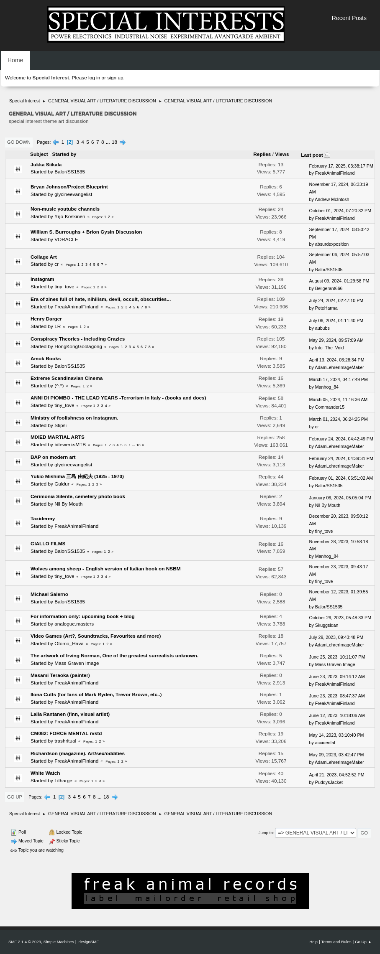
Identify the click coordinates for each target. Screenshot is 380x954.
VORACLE (66, 239)
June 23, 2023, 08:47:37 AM (337, 695)
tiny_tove (64, 287)
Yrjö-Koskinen (69, 216)
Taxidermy (43, 519)
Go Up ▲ (363, 941)
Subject (39, 154)
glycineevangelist (73, 194)
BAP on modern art (53, 457)
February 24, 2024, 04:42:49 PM (341, 438)
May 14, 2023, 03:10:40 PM (336, 735)
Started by (64, 154)
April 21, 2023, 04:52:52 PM (337, 774)
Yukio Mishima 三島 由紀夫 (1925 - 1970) (77, 476)
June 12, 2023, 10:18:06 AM (337, 715)
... (108, 142)
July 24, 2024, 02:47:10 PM (336, 300)
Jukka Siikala (46, 165)
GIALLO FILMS (48, 544)
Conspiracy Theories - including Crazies (78, 339)
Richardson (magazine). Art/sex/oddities (78, 753)
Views (282, 154)
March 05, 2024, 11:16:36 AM (338, 399)
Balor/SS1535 (69, 172)
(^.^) (59, 386)
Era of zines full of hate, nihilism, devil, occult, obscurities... (101, 299)
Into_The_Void (329, 347)
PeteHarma (326, 307)
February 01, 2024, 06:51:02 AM (341, 478)
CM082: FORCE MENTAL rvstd (66, 733)
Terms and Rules (336, 941)
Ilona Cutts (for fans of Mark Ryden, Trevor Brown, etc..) (96, 694)
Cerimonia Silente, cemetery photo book (78, 496)
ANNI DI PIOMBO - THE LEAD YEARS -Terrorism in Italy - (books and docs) (118, 398)
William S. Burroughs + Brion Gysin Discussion (86, 232)
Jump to (266, 832)
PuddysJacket (329, 782)
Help (313, 941)
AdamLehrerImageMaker (339, 367)
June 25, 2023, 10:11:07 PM (337, 656)
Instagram (42, 279)
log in (94, 78)
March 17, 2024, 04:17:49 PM (338, 379)
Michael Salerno (49, 594)
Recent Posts (349, 18)
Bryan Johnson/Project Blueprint (69, 187)
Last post (316, 155)
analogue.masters (74, 624)
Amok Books (46, 358)
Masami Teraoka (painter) (60, 675)
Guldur (61, 484)
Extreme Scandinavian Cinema (67, 378)
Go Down (19, 142)
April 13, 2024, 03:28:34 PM (337, 359)
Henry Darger (46, 319)
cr (56, 264)
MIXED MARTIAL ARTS (58, 437)
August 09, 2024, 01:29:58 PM (339, 280)
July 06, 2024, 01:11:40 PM (336, 320)
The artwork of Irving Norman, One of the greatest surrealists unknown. (114, 656)
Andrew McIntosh (332, 199)
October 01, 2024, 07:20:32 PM (340, 210)
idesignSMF (88, 941)
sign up (115, 78)
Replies (262, 154)
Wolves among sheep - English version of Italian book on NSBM (106, 569)
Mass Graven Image (76, 663)
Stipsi (60, 425)
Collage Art (44, 257)
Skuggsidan (327, 625)
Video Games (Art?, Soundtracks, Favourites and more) (96, 636)
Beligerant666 (329, 288)
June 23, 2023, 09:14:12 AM (337, 676)
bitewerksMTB (70, 445)
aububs (322, 328)
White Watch (45, 773)
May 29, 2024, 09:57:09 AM (336, 340)
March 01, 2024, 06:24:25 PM (338, 419)
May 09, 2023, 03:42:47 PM (336, 754)
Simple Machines (59, 941)
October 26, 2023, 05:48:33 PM (340, 617)
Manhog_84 (327, 386)
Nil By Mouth (68, 504)
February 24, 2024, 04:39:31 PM (341, 458)
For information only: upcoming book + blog (83, 616)
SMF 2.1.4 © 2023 (24, 941)
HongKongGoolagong (78, 346)
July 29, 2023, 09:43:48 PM (336, 637)
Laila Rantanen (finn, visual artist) (70, 714)
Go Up (14, 796)
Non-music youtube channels (65, 209)
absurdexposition (332, 244)
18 (114, 142)
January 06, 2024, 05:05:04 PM (340, 497)
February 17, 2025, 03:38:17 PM (341, 165)
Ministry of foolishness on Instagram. (74, 418)
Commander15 (329, 407)
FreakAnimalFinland (335, 173)
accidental (325, 742)
